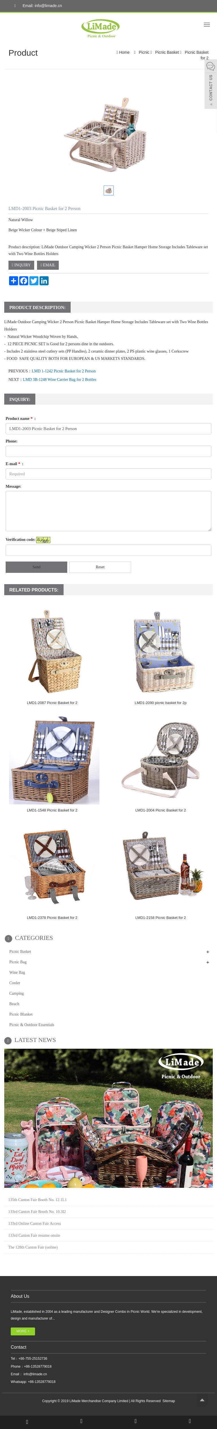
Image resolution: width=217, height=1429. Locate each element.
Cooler (14, 983)
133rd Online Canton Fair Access (34, 1223)
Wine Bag (17, 972)
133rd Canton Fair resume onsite (34, 1235)
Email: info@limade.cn (36, 6)
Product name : (21, 418)
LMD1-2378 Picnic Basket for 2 (52, 918)
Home (124, 52)
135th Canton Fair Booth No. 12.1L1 (37, 1200)
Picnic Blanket (20, 1014)
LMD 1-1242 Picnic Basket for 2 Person (64, 371)
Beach (14, 1004)
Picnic (144, 52)
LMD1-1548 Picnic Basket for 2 (52, 810)
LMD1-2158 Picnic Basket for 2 (160, 918)
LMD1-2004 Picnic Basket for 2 (160, 810)
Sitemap (168, 1401)
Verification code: (21, 540)
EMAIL (47, 265)
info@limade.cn (35, 1374)
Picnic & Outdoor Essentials (31, 1025)
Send (36, 567)
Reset (100, 567)
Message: (13, 486)
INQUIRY (21, 265)
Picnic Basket (167, 52)
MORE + (22, 1331)
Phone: (12, 441)
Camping (16, 993)
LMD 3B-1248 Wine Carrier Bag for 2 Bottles (59, 379)
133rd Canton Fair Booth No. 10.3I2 (37, 1212)
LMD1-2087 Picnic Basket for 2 (52, 703)
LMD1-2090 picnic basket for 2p (161, 703)
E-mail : (14, 464)
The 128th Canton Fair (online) (33, 1247)
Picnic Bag (18, 962)
